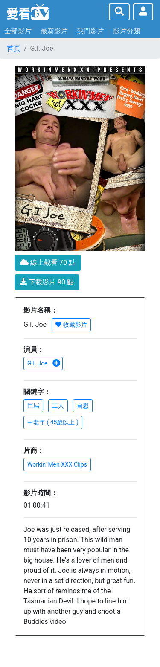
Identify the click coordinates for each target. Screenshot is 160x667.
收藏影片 (71, 324)
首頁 (13, 48)
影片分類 (126, 31)
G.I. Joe (44, 363)
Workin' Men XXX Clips (57, 464)
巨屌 (33, 405)
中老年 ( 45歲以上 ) (53, 422)
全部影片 (18, 31)
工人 (58, 405)
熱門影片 (90, 31)
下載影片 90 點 (47, 282)
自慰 (83, 405)
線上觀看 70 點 (48, 262)
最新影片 (54, 31)
